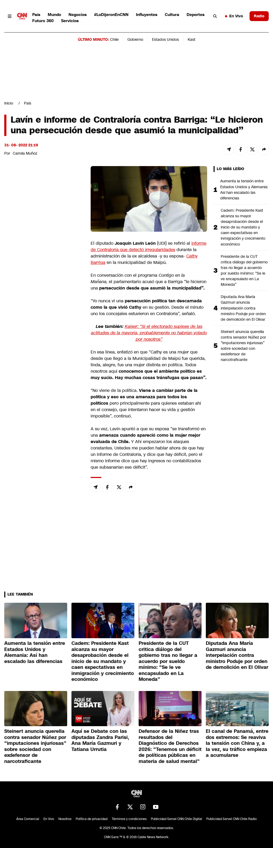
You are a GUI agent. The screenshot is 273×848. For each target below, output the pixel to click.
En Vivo (234, 16)
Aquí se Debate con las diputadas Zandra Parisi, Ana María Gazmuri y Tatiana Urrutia (100, 740)
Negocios (78, 14)
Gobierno (135, 39)
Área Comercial (27, 819)
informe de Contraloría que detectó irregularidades (148, 246)
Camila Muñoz (25, 153)
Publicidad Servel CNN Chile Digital (176, 819)
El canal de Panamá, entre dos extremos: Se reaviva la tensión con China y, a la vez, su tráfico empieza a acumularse (237, 743)
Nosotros (64, 819)
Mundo (54, 14)
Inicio (8, 103)
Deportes (195, 14)
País (36, 14)
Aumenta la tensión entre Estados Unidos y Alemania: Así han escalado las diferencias (244, 189)
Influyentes (146, 14)
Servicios (70, 20)
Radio (259, 16)
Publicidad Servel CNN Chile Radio (231, 819)
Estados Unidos (165, 39)
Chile (114, 39)
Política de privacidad (91, 819)
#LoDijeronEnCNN (111, 14)
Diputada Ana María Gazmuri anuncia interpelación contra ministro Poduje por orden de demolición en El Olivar (243, 308)
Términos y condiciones (129, 819)
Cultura (172, 14)
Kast (191, 39)
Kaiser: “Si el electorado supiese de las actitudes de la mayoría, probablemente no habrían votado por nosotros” (149, 332)
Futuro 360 (43, 20)
